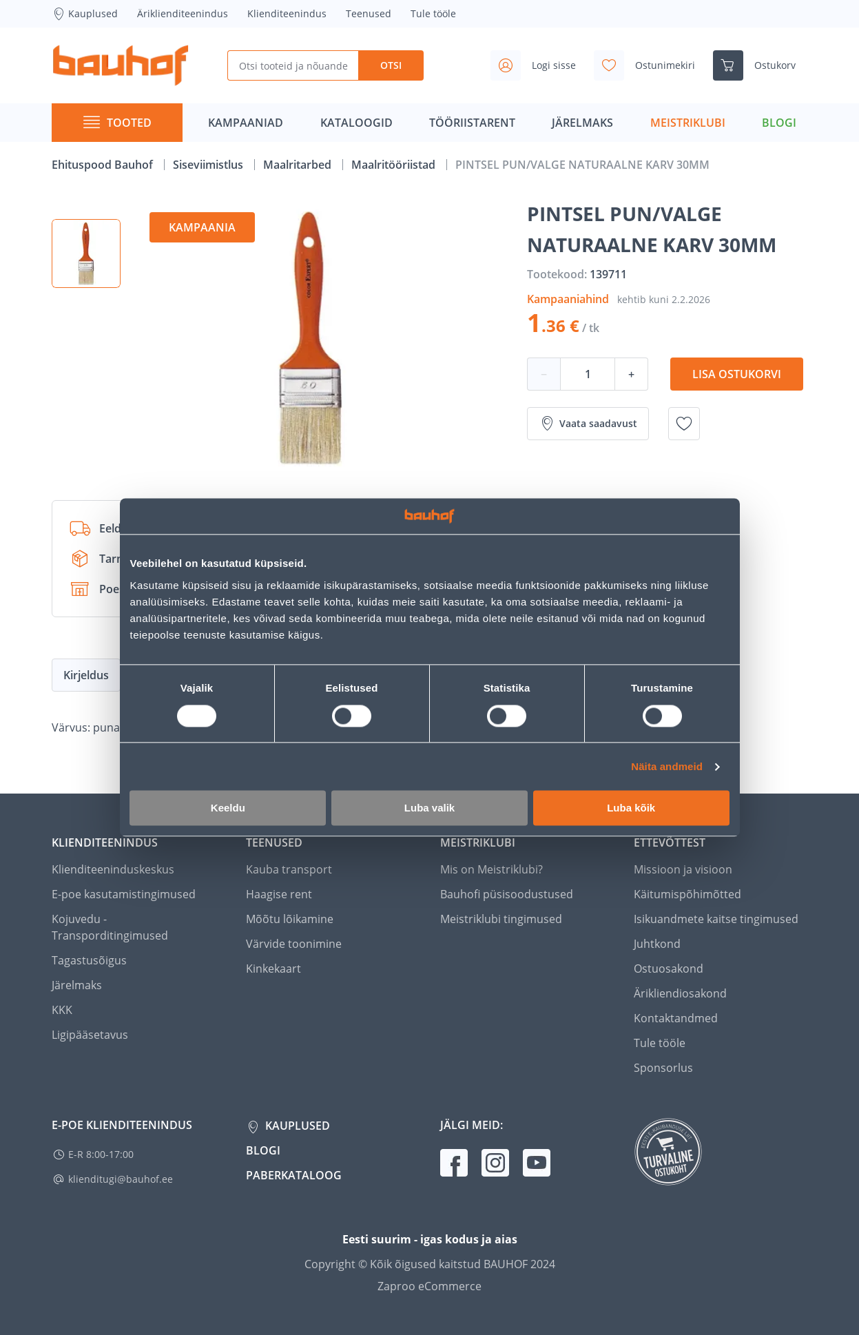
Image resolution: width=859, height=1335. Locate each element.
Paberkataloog (294, 1175)
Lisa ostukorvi (736, 374)
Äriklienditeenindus (182, 13)
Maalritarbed (298, 164)
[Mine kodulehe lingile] (120, 65)
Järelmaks (77, 985)
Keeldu (228, 808)
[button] (86, 253)
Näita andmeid (667, 766)
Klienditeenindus (287, 13)
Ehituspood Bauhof (104, 164)
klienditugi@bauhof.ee (120, 1179)
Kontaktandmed (676, 1018)
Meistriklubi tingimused (501, 919)
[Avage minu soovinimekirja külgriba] (650, 65)
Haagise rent (279, 894)
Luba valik (429, 808)
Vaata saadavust (588, 423)
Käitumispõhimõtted (687, 894)
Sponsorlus (663, 1067)
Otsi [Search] (391, 65)
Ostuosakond (668, 968)
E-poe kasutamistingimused (124, 894)
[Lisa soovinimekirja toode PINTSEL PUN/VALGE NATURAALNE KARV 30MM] (684, 423)
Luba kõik (631, 808)
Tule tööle (433, 13)
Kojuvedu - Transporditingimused (110, 927)
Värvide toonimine (294, 943)
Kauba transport (289, 869)
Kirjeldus (86, 675)
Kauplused (85, 14)
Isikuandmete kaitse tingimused (716, 919)
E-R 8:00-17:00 (101, 1154)
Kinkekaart (273, 968)
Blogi (263, 1150)
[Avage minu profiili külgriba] (539, 65)
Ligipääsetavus (90, 1034)
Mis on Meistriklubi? (491, 869)
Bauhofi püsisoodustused (506, 894)
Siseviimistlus (209, 164)
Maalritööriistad (394, 164)
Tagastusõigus (89, 960)
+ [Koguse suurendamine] (631, 374)
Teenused (368, 13)
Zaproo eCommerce (429, 1286)
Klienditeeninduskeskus (113, 869)
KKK (62, 1009)
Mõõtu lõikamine (289, 919)
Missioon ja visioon (683, 869)
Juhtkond (657, 943)
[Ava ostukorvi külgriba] (759, 65)
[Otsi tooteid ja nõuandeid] (292, 65)
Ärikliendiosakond (680, 993)
